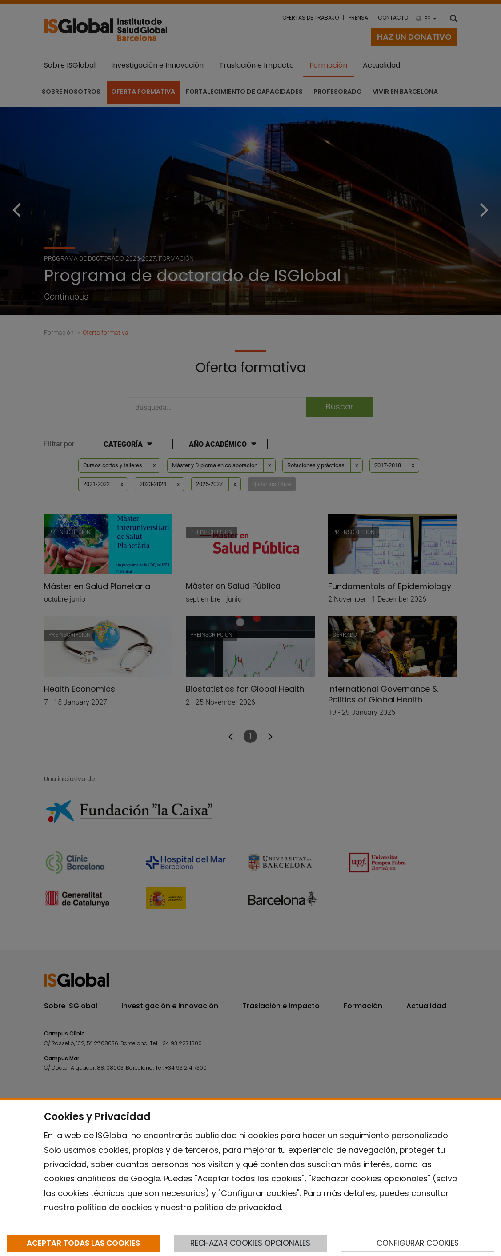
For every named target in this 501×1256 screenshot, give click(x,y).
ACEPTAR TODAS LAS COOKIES (83, 1243)
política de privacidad (237, 1207)
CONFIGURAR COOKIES (418, 1243)
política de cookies (114, 1207)
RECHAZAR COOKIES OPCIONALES (250, 1243)
